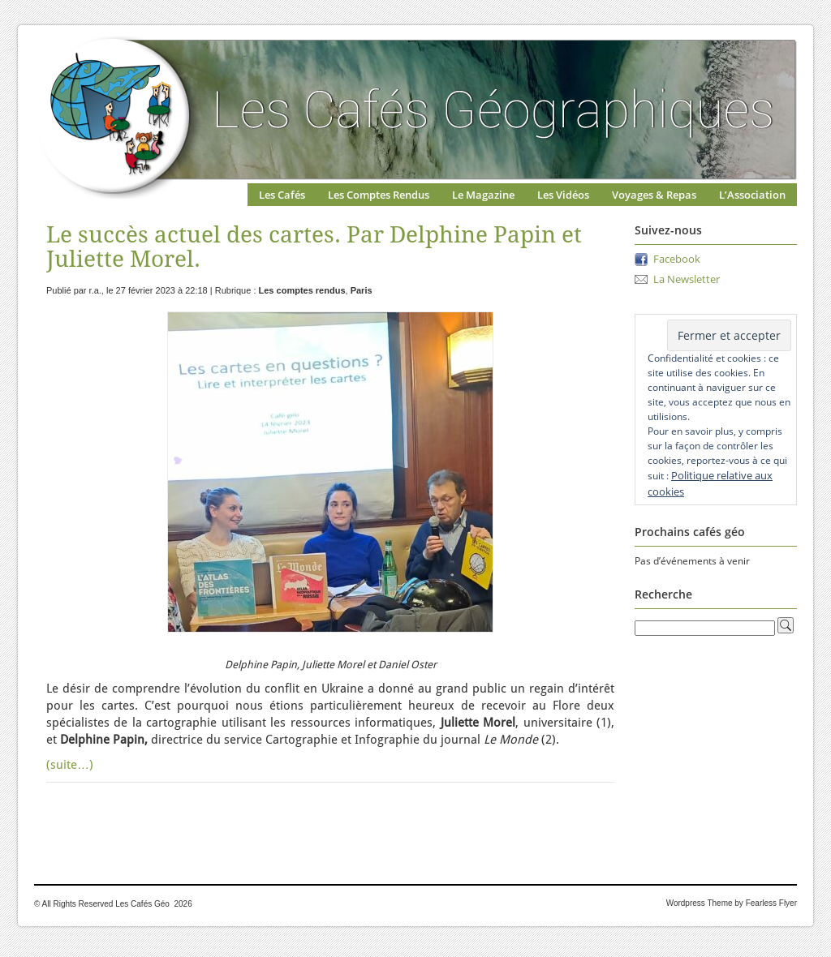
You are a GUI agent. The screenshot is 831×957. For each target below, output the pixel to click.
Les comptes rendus (302, 290)
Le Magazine (483, 194)
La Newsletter (686, 279)
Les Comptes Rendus (378, 194)
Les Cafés (282, 194)
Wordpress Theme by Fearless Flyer (731, 903)
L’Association (752, 194)
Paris (361, 290)
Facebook (676, 258)
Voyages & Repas (654, 194)
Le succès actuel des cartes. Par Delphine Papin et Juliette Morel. (314, 247)
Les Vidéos (563, 194)
